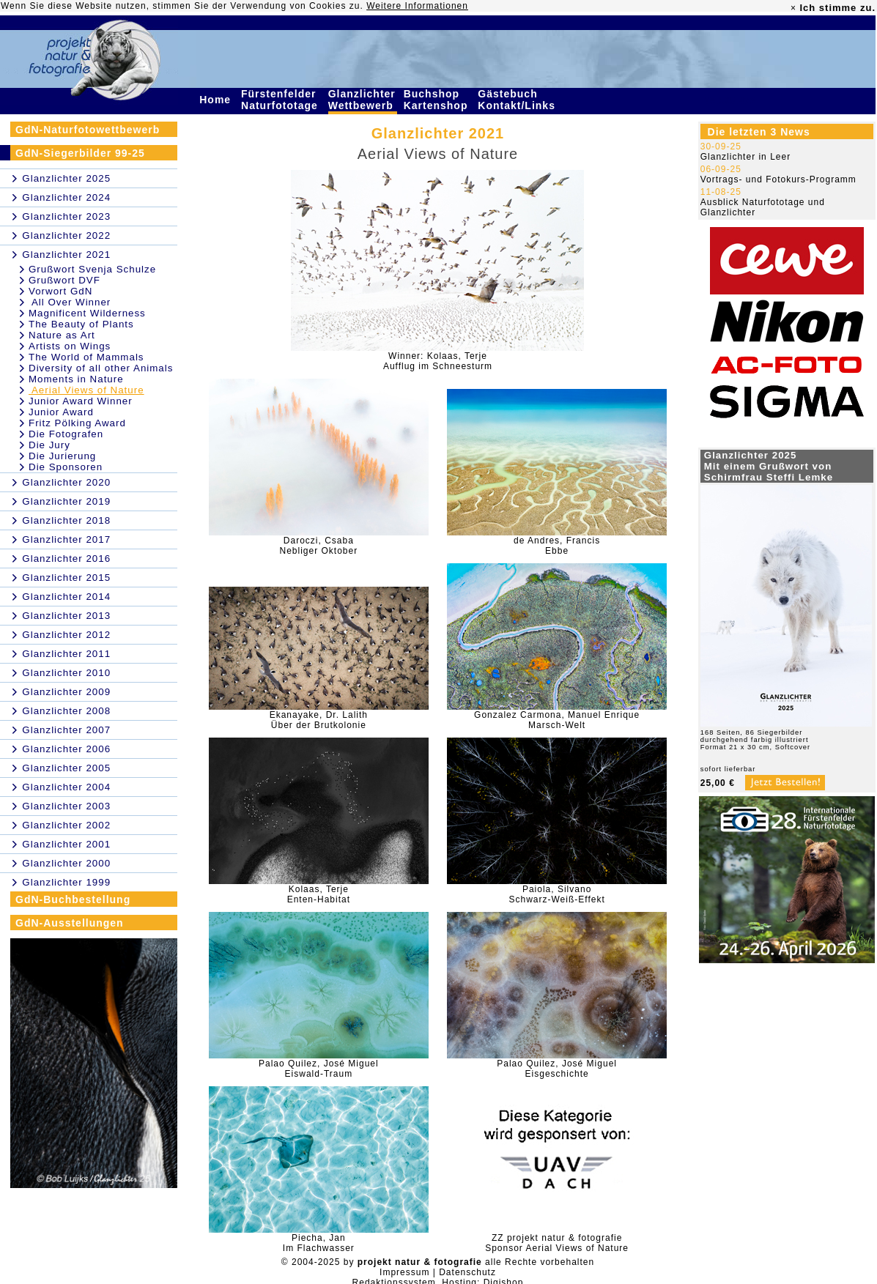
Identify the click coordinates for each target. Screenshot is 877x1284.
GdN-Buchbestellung (72, 899)
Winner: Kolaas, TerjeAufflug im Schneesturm (437, 361)
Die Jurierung (62, 455)
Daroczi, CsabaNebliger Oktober (318, 545)
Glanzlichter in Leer (745, 157)
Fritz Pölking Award (77, 423)
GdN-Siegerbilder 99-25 (80, 153)
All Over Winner (70, 302)
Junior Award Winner (81, 401)
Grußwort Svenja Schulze (92, 269)
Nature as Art (62, 335)
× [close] (793, 8)
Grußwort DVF (64, 280)
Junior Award (61, 412)
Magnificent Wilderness (87, 313)
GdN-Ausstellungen (69, 923)
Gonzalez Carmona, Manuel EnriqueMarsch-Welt (557, 720)
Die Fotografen (66, 433)
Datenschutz (467, 1272)
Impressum (404, 1272)
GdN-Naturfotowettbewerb (87, 130)
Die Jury (49, 444)
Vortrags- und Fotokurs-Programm (778, 179)
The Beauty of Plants (81, 324)
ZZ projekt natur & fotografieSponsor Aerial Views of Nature (557, 1243)
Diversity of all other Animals (101, 368)
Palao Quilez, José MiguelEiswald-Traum (319, 1068)
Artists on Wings (70, 346)
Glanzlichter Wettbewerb (362, 99)
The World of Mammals (86, 357)
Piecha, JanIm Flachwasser (319, 1243)
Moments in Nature (76, 379)
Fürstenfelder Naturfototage (281, 99)
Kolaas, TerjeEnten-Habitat (318, 894)
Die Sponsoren (66, 466)
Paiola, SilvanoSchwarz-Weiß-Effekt (556, 894)
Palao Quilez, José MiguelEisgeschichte (557, 1068)
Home (216, 99)
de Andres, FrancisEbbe (557, 545)
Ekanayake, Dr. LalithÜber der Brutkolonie (319, 720)
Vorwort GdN (60, 291)
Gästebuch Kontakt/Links (518, 99)
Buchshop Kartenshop (438, 99)
